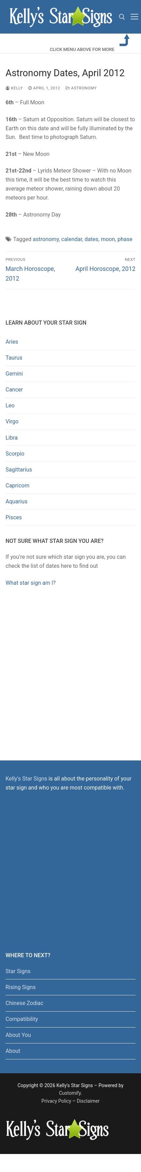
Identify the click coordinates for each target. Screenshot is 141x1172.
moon (108, 239)
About (13, 1051)
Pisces (14, 517)
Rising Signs (21, 987)
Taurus (14, 357)
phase (125, 239)
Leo (10, 405)
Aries (12, 341)
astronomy (46, 239)
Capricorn (17, 485)
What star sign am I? (31, 583)
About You (18, 1035)
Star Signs (18, 971)
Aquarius (16, 501)
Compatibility (22, 1019)
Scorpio (15, 453)
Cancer (14, 389)
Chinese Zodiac (25, 1003)
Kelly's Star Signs (26, 778)
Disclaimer (88, 1101)
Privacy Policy (56, 1101)
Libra (12, 437)
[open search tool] (122, 17)
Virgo (12, 421)
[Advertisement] (68, 666)
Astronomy (81, 88)
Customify (70, 1093)
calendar (71, 239)
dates (91, 239)
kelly (14, 88)
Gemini (14, 373)
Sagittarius (19, 469)
